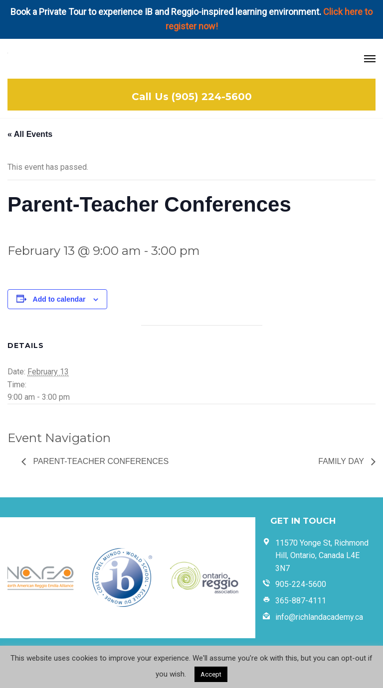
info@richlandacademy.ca (319, 617)
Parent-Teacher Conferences (100, 461)
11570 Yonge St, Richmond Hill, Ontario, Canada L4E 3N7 (322, 555)
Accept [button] (210, 674)
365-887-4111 (300, 600)
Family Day (342, 461)
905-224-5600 (300, 584)
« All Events (29, 134)
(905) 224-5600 (212, 97)
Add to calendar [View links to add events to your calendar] (59, 299)
